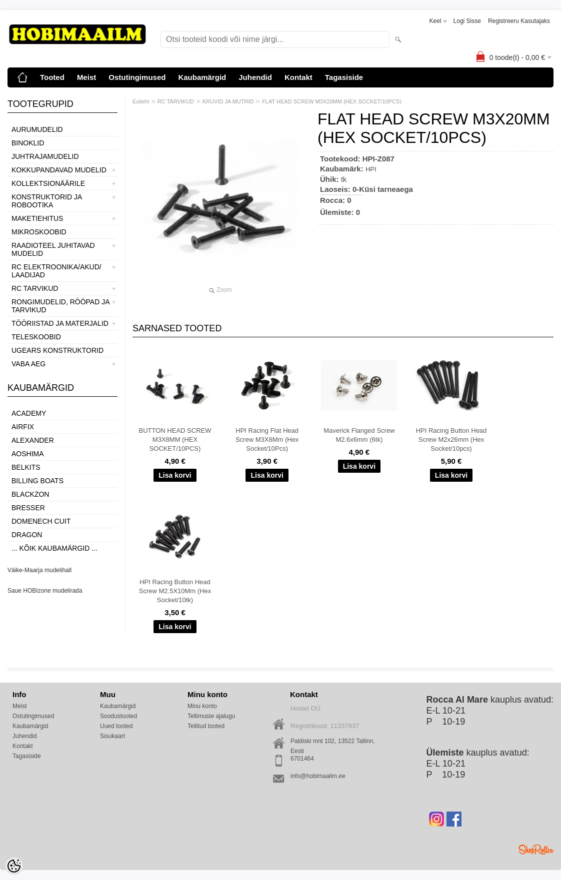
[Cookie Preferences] (14, 866)
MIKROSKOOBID (39, 232)
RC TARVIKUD (35, 288)
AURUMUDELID (37, 129)
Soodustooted (118, 716)
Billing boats (38, 481)
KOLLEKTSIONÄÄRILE (48, 183)
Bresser (28, 508)
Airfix (23, 427)
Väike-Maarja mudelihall (40, 570)
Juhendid (255, 77)
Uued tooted (116, 726)
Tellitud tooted (206, 726)
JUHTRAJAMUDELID (45, 156)
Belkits (26, 467)
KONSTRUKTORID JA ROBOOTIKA (47, 201)
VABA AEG (29, 364)
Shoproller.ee (536, 850)
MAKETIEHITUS (37, 218)
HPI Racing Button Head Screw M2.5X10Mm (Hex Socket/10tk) (175, 591)
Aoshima (28, 454)
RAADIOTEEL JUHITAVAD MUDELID (53, 249)
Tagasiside (344, 77)
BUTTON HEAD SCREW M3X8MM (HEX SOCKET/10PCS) (175, 439)
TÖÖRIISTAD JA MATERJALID (60, 323)
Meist (86, 77)
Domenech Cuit (41, 521)
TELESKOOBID (36, 337)
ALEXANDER (33, 440)
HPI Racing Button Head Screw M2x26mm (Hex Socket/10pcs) (451, 439)
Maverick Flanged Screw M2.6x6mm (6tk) (359, 435)
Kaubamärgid (202, 77)
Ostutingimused (137, 77)
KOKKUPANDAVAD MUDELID (59, 170)
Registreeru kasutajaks (519, 20)
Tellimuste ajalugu (211, 716)
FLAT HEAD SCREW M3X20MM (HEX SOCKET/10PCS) (332, 101)
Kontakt (298, 77)
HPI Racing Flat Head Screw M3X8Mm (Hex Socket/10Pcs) (267, 439)
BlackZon (30, 494)
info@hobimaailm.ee (318, 776)
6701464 (302, 758)
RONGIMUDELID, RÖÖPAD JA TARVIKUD (61, 306)
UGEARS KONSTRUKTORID (58, 350)
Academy (29, 413)
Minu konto (202, 706)
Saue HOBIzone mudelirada (45, 590)
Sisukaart (112, 736)
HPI (371, 169)
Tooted (52, 77)
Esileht (140, 101)
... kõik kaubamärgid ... (55, 548)
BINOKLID (28, 143)
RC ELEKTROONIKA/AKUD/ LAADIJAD (57, 271)
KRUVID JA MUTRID (228, 101)
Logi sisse (467, 20)
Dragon (27, 535)
